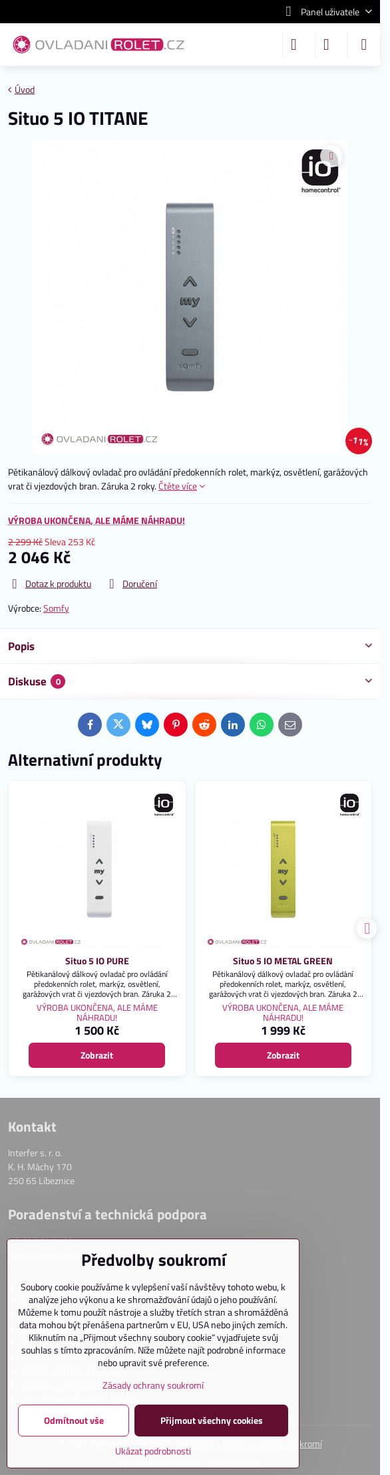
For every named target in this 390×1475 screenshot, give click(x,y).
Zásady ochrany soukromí (153, 1385)
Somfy (56, 608)
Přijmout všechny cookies (211, 1420)
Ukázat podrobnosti (153, 1450)
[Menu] (364, 44)
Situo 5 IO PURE (97, 961)
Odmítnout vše (74, 1420)
